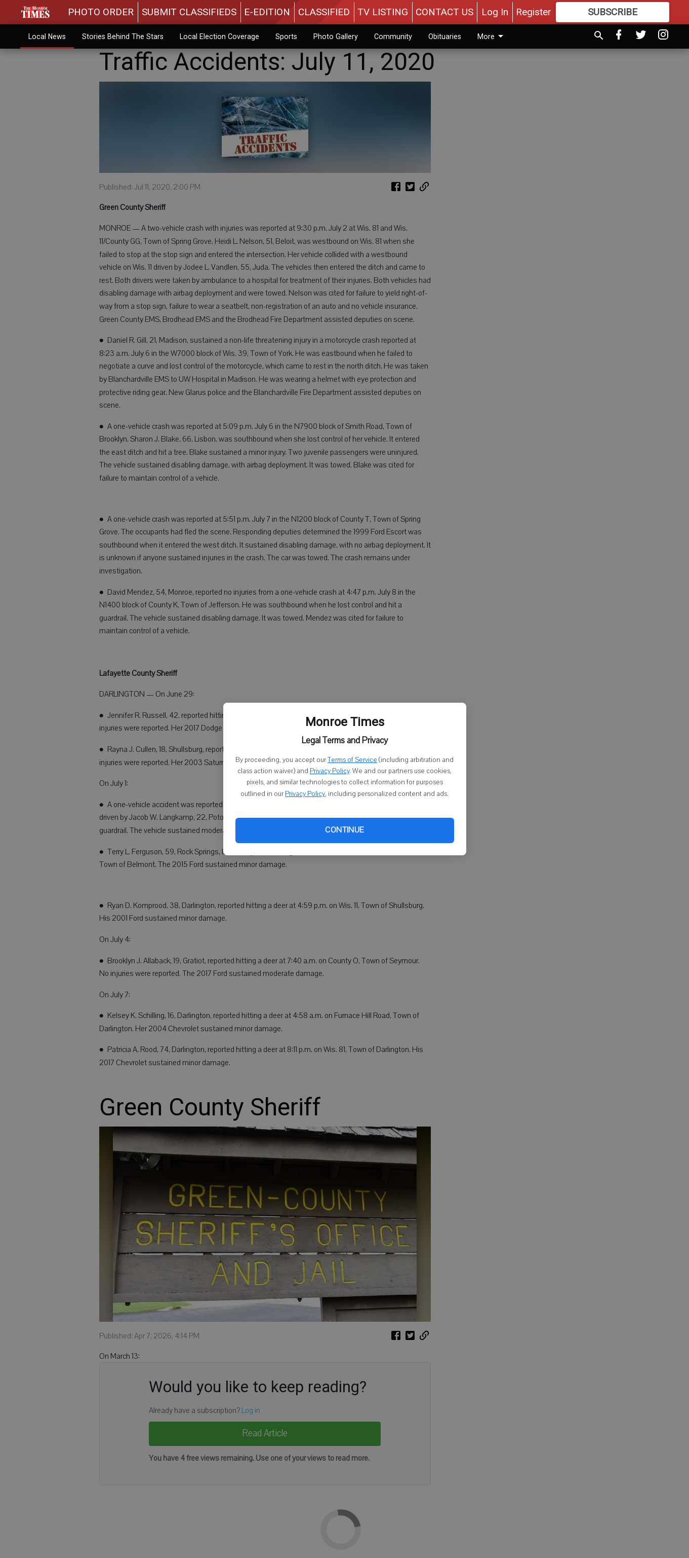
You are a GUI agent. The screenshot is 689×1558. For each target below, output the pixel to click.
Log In (494, 12)
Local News (47, 36)
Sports (286, 36)
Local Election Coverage (219, 36)
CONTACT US (444, 12)
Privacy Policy (329, 771)
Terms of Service (352, 760)
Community (393, 36)
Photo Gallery (335, 36)
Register (533, 12)
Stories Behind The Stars (123, 36)
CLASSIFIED (324, 12)
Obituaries (444, 36)
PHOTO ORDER (101, 12)
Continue (344, 830)
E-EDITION (267, 12)
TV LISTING (382, 12)
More (492, 36)
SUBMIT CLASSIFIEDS (189, 12)
